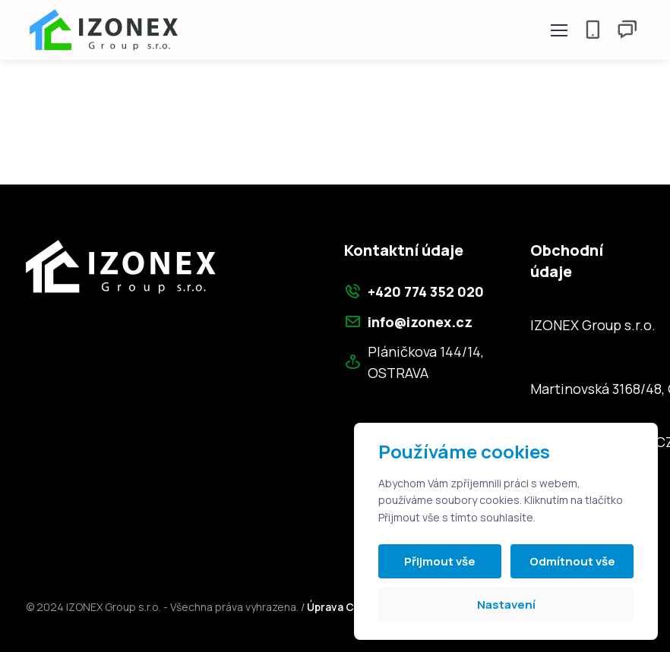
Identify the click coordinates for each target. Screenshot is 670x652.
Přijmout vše (440, 561)
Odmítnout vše (572, 561)
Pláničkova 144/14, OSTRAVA (414, 362)
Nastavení (506, 605)
